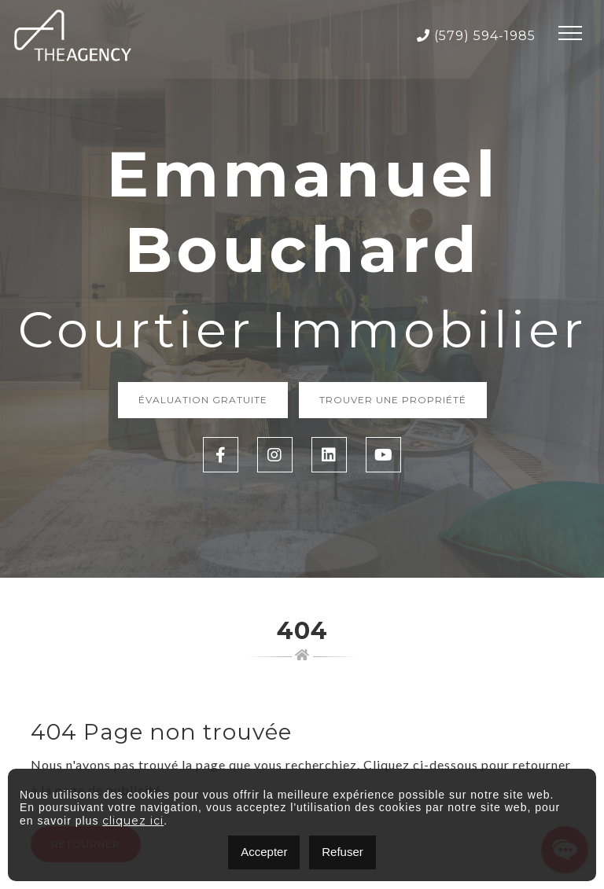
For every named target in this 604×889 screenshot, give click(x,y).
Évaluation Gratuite (202, 400)
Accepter (264, 851)
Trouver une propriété (392, 400)
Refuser (342, 851)
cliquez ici (133, 821)
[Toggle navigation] (570, 35)
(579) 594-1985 (476, 35)
